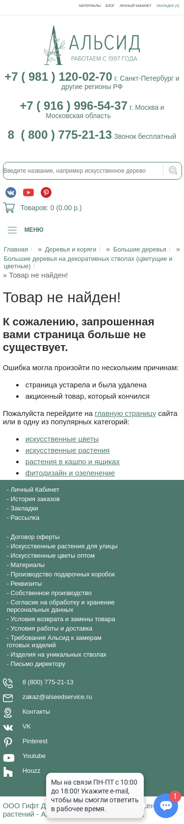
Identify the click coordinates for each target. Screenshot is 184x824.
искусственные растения (68, 450)
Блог (109, 5)
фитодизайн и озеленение (70, 473)
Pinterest (35, 741)
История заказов (35, 499)
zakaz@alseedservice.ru (57, 696)
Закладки (24, 508)
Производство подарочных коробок (63, 574)
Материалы (90, 5)
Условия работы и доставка (52, 628)
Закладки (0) (168, 5)
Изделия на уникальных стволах (59, 654)
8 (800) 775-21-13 (48, 682)
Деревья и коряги (70, 249)
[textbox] (93, 171)
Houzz (32, 770)
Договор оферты (35, 536)
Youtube (34, 756)
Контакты (36, 711)
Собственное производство (51, 593)
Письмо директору (38, 663)
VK (27, 726)
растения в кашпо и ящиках (73, 461)
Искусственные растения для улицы (64, 546)
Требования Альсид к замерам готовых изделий (54, 641)
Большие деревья (139, 249)
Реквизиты (26, 583)
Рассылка (25, 517)
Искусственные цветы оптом (53, 555)
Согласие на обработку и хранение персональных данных (61, 606)
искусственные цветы (62, 439)
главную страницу (125, 413)
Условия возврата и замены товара (63, 619)
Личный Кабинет (136, 5)
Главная (16, 249)
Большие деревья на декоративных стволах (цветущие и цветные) (88, 262)
